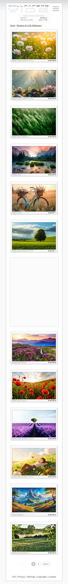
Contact (52, 577)
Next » (46, 564)
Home (12, 25)
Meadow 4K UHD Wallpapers (29, 25)
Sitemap (31, 577)
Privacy (21, 577)
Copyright (42, 577)
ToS (14, 577)
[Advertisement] (34, 292)
